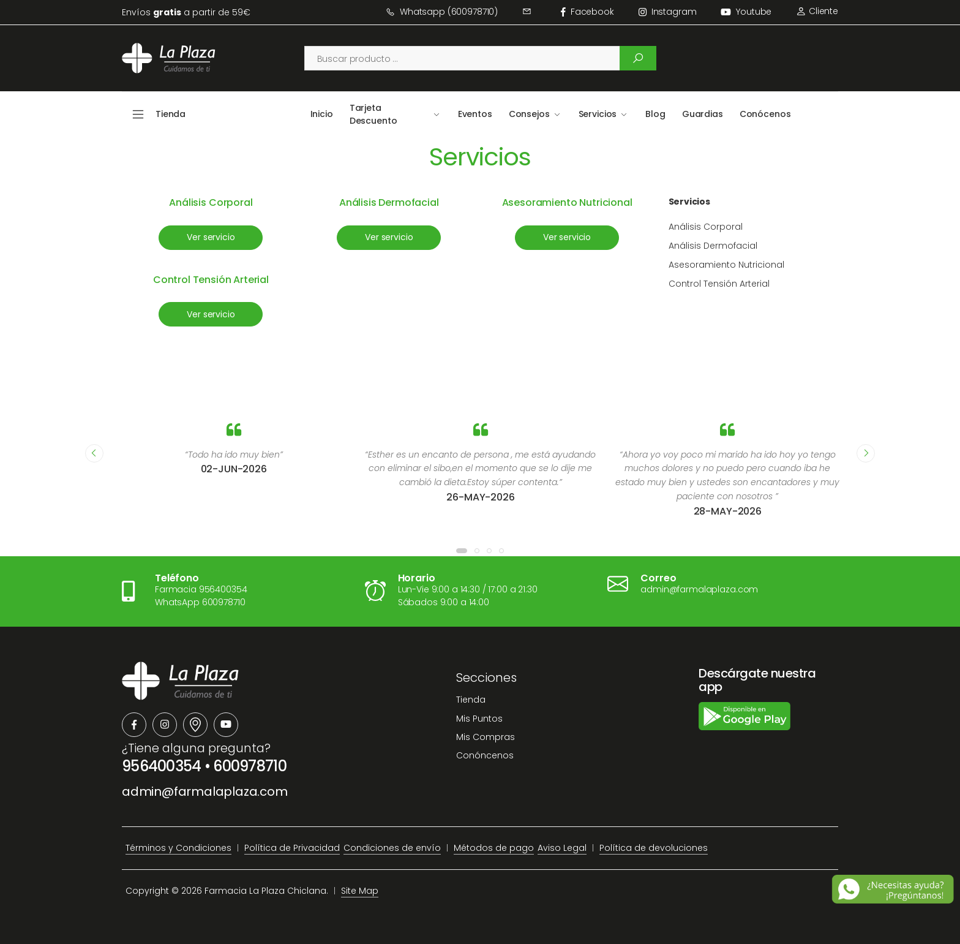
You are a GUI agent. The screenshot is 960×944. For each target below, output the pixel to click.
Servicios (598, 114)
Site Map (359, 891)
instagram (668, 12)
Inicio (321, 114)
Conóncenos (485, 755)
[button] (461, 550)
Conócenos (765, 114)
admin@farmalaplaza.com (205, 791)
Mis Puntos (479, 718)
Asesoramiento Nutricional (567, 202)
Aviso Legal (562, 848)
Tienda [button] (171, 114)
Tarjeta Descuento (373, 114)
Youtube (746, 12)
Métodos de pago (494, 848)
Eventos (475, 114)
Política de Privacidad (292, 848)
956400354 (161, 766)
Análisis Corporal (210, 202)
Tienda (471, 699)
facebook (587, 12)
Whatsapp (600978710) (442, 12)
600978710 (250, 766)
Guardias (702, 114)
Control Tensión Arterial (211, 280)
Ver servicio (210, 237)
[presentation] (94, 453)
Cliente (817, 11)
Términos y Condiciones (178, 848)
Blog (655, 114)
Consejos (529, 114)
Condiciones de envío (392, 848)
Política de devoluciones (653, 848)
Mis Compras (485, 737)
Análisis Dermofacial (389, 202)
